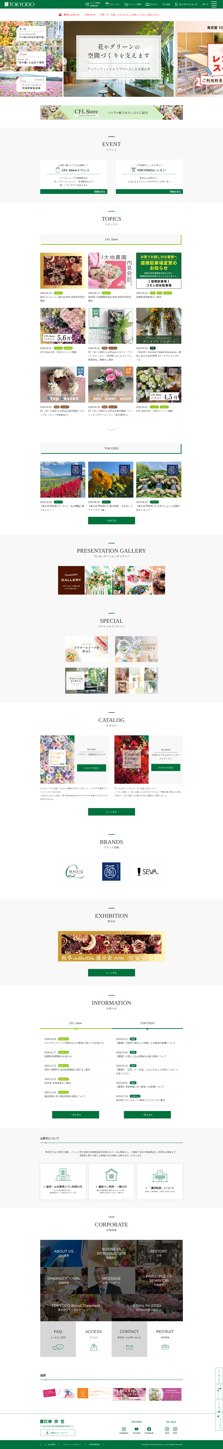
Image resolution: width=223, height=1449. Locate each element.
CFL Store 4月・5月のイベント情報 (154, 411)
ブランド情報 (135, 4)
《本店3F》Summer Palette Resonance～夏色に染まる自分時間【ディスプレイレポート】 (158, 356)
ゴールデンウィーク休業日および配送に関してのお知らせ (74, 1043)
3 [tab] (123, 94)
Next (172, 60)
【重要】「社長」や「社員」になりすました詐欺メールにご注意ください (147, 1071)
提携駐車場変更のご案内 (148, 297)
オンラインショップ (188, 4)
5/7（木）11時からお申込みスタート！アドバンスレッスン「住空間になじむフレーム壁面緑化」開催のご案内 (110, 356)
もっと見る (111, 812)
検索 (168, 4)
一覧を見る (111, 520)
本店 (167, 1433)
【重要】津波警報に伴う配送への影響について (140, 1087)
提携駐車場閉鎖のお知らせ (58, 1056)
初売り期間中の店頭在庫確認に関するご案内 (67, 1069)
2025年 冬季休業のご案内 (58, 1083)
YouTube (137, 1433)
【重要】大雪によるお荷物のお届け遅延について (141, 1056)
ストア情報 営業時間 (95, 4)
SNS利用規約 (94, 1444)
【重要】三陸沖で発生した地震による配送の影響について (145, 1043)
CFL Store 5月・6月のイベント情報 (58, 352)
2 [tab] (118, 94)
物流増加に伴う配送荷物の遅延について (65, 1096)
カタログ (154, 4)
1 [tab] (114, 94)
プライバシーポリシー (72, 1444)
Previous (64, 58)
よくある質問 (49, 1444)
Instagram (123, 1433)
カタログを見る (91, 768)
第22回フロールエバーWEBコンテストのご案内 (140, 1100)
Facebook (149, 1433)
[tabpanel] (118, 59)
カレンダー (115, 4)
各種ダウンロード (58, 1433)
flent (175, 1433)
